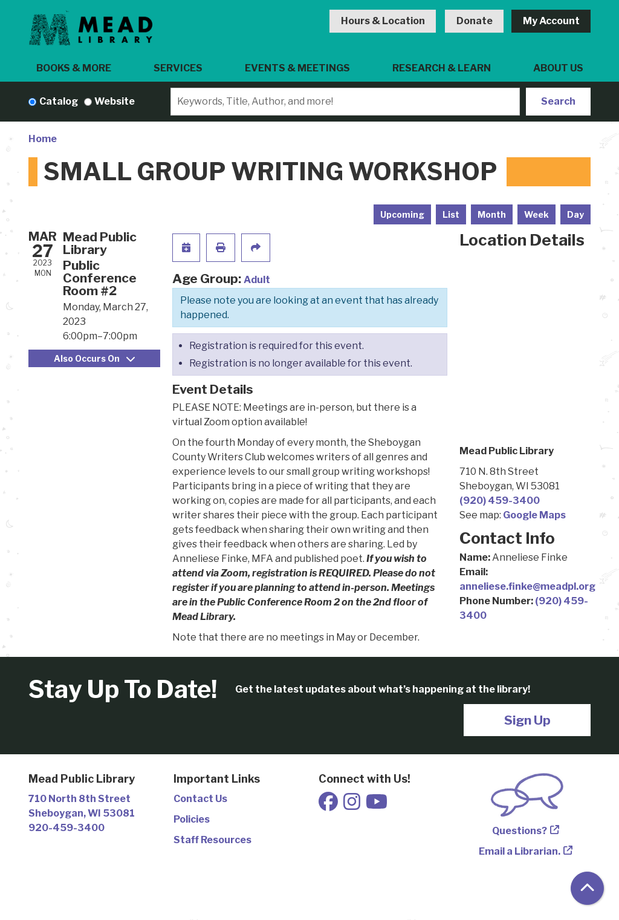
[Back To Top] (587, 888)
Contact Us (200, 798)
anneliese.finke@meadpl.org (527, 586)
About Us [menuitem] (558, 68)
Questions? (519, 831)
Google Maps (534, 515)
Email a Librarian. (519, 851)
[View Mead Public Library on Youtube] (376, 805)
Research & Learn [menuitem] (441, 68)
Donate (474, 21)
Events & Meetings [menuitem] (297, 68)
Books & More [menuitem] (73, 68)
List (450, 214)
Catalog (58, 101)
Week (536, 214)
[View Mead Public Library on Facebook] (329, 805)
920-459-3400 (66, 828)
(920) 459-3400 (499, 500)
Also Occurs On (94, 358)
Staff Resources (212, 840)
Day (575, 214)
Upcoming (402, 214)
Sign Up (527, 720)
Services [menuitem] (178, 68)
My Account (551, 21)
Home (42, 139)
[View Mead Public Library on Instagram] (352, 805)
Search (558, 101)
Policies (191, 819)
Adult (257, 279)
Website (114, 101)
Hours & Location (383, 21)
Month (492, 214)
